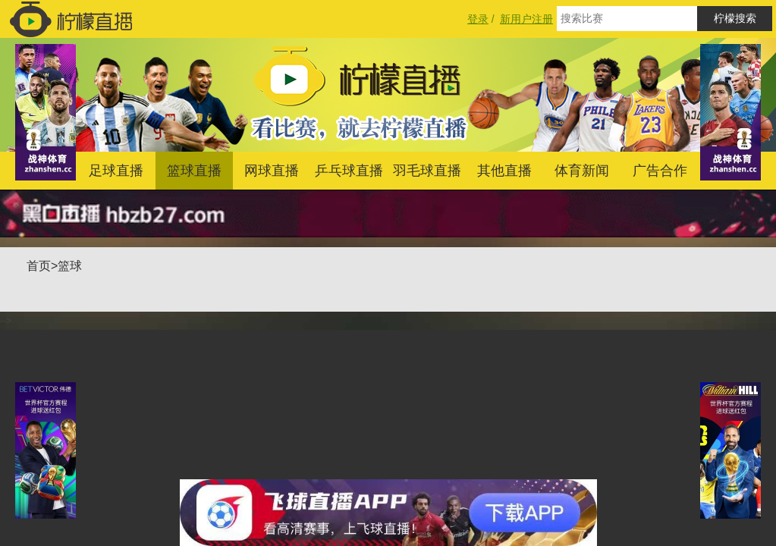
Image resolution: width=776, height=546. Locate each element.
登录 (478, 19)
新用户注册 (526, 19)
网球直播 (271, 170)
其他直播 (504, 170)
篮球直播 (194, 170)
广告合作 (660, 170)
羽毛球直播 (427, 170)
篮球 (70, 265)
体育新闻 (582, 170)
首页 (39, 265)
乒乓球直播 (349, 170)
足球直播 (116, 170)
